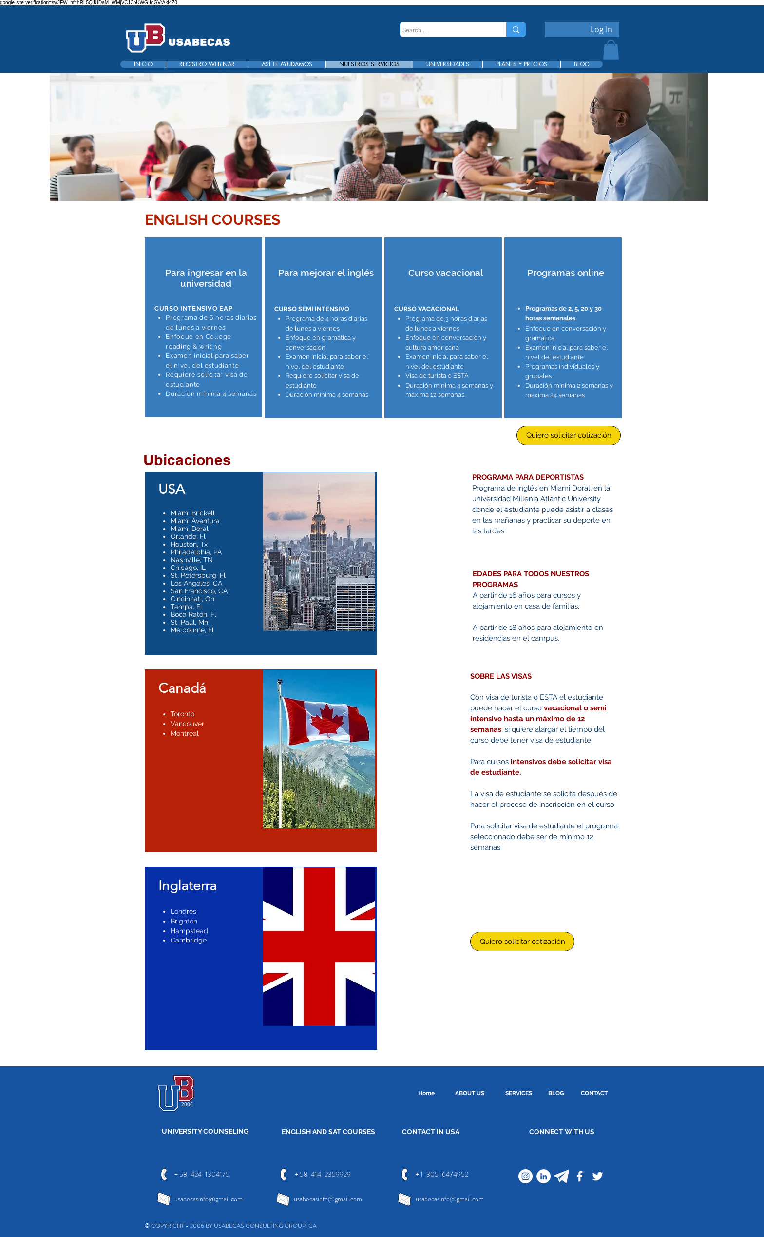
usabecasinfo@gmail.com (208, 1199)
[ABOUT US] (469, 1093)
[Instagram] (525, 1176)
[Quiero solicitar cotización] (568, 435)
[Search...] (444, 30)
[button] (611, 50)
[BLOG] (556, 1093)
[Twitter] (598, 1176)
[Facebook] (580, 1176)
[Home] (426, 1093)
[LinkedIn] (543, 1176)
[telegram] (561, 1176)
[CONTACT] (594, 1093)
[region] (203, 327)
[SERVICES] (518, 1093)
